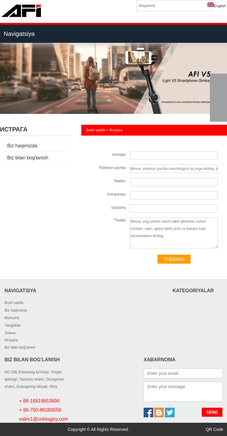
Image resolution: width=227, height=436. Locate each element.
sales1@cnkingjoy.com (43, 419)
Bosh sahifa (95, 130)
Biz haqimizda (22, 145)
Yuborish (174, 259)
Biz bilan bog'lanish (27, 157)
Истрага (11, 340)
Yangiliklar (13, 325)
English (216, 6)
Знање (10, 333)
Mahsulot (12, 318)
